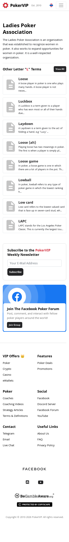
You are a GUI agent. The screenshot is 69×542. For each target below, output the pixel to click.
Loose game (28, 161)
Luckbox (25, 101)
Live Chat (8, 445)
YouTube (42, 416)
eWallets (8, 381)
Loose (23, 79)
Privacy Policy (46, 445)
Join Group (14, 324)
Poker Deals (44, 363)
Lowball (24, 180)
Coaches (8, 398)
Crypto (7, 369)
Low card (25, 202)
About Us (43, 434)
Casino (7, 375)
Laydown (25, 123)
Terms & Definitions (15, 416)
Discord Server (46, 404)
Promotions (44, 369)
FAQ (40, 440)
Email (6, 440)
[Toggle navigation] (61, 5)
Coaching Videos (13, 404)
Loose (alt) (27, 142)
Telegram (8, 434)
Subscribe (15, 272)
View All (60, 69)
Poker (6, 363)
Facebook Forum (48, 410)
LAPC (22, 221)
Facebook (43, 398)
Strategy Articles (13, 410)
